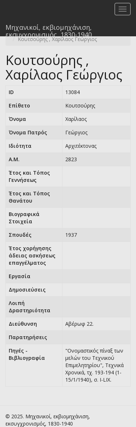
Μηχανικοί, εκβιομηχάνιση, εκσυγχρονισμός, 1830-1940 (48, 29)
